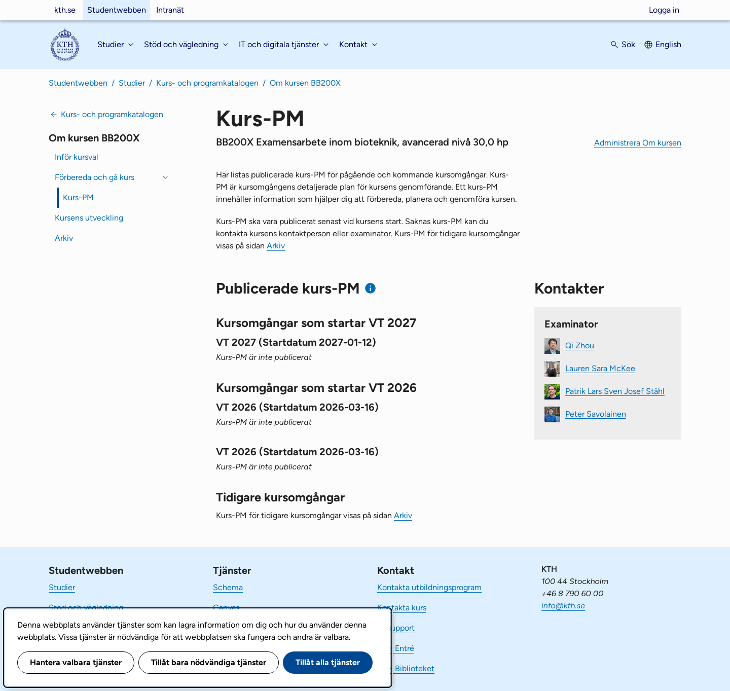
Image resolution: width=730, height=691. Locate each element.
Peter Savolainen (595, 413)
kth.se (65, 10)
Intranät (170, 10)
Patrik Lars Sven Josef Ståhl (615, 390)
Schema (228, 587)
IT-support (396, 628)
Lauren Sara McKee (600, 368)
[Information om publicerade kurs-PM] (370, 288)
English (668, 44)
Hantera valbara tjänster (76, 662)
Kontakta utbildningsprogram (429, 587)
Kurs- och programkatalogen (207, 83)
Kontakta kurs (401, 607)
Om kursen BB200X (305, 83)
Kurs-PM (78, 197)
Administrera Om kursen (637, 143)
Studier (132, 83)
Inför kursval (76, 157)
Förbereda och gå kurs (94, 177)
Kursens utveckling (89, 218)
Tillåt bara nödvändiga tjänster (208, 662)
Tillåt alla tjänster (328, 662)
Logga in (664, 10)
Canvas (226, 607)
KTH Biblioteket (405, 668)
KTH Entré (395, 648)
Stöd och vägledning (86, 607)
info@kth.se (563, 605)
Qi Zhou (579, 345)
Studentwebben (116, 10)
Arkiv (64, 238)
